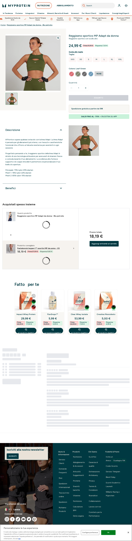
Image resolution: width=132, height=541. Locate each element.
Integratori (29, 13)
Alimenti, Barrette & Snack (57, 13)
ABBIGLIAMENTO (65, 6)
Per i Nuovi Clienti (89, 13)
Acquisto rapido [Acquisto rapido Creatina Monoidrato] (106, 330)
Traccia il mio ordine (64, 495)
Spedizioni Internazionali (64, 485)
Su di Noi (92, 457)
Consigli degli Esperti (120, 13)
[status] (78, 88)
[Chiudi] (128, 532)
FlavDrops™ (52, 314)
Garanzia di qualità (93, 464)
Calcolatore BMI (78, 508)
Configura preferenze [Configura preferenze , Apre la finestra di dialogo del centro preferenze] (90, 532)
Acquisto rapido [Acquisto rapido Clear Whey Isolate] (79, 330)
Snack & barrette (76, 488)
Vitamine (40, 13)
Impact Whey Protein (26, 314)
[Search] (83, 5)
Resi (60, 478)
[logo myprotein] (16, 5)
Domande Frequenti (63, 471)
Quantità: (73, 83)
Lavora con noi (95, 507)
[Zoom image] (58, 38)
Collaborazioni (94, 501)
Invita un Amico (116, 459)
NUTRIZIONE (43, 6)
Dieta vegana (78, 516)
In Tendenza (8, 13)
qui (19, 538)
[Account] (119, 5)
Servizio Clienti (62, 461)
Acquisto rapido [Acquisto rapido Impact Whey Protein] (26, 330)
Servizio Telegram (113, 471)
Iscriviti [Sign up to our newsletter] (13, 456)
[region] (66, 532)
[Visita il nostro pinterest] (34, 519)
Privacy (92, 481)
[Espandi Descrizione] (34, 130)
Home (3, 25)
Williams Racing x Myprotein (113, 494)
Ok (108, 532)
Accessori (75, 13)
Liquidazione (104, 13)
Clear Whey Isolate (79, 314)
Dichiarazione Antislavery (94, 473)
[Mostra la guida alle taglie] (76, 52)
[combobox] (98, 5)
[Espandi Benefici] (34, 188)
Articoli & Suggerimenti (78, 473)
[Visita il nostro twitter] (29, 519)
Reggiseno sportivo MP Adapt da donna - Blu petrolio (29, 25)
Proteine (19, 13)
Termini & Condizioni (93, 488)
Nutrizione (77, 457)
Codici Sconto (112, 466)
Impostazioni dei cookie (15, 504)
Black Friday (110, 477)
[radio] (72, 59)
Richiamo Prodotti (62, 509)
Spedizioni (63, 502)
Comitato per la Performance (95, 514)
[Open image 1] (11, 99)
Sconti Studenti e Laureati (113, 484)
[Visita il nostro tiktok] (18, 519)
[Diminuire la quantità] (71, 88)
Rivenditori (93, 495)
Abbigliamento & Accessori (79, 464)
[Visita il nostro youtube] (23, 519)
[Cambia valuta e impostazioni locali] (26, 509)
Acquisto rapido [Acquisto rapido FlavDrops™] (52, 330)
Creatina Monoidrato (106, 314)
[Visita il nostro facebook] (12, 519)
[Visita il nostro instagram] (7, 519)
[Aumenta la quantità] (85, 88)
